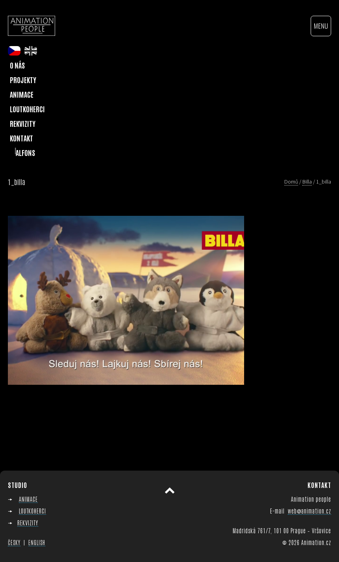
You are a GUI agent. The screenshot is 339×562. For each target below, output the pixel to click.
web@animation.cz (309, 510)
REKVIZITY (27, 522)
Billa (307, 181)
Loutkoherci (27, 108)
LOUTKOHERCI (32, 510)
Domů (291, 181)
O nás (17, 65)
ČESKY (14, 542)
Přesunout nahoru (169, 490)
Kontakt (21, 138)
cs (14, 51)
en (30, 51)
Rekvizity (22, 123)
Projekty (23, 79)
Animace (21, 94)
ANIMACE (28, 499)
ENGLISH (36, 542)
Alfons (25, 152)
